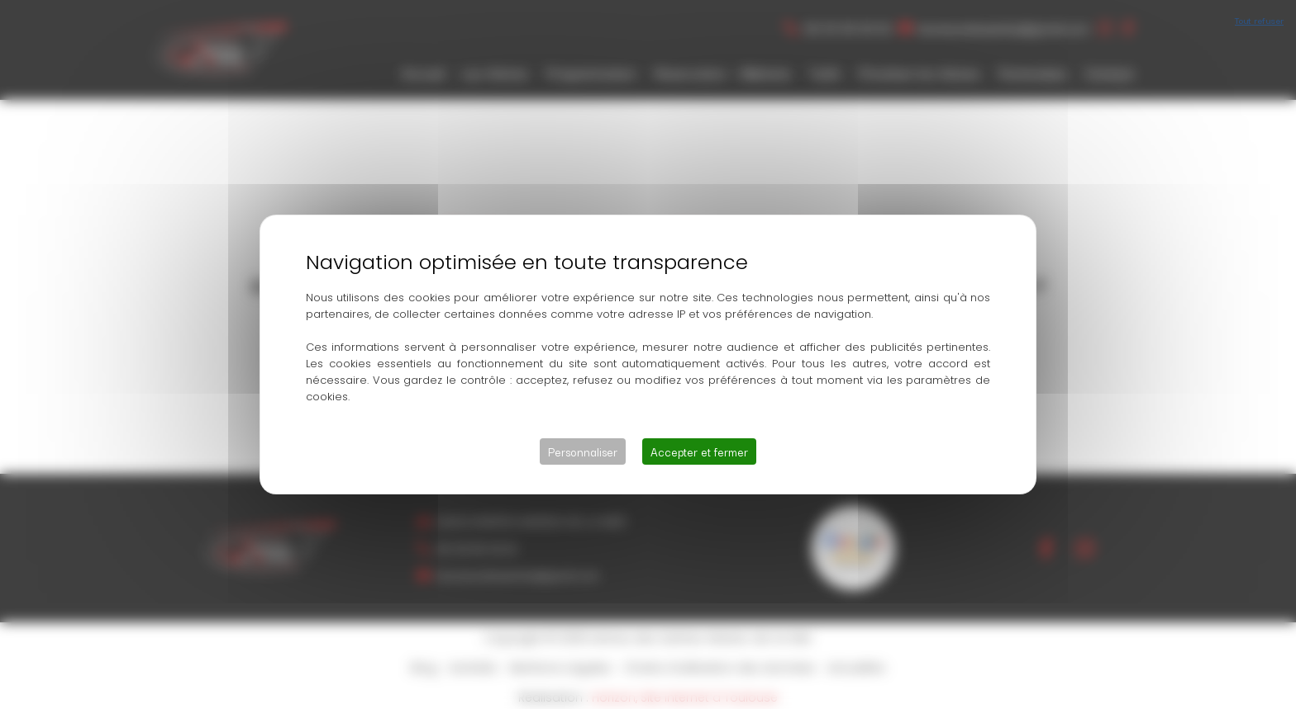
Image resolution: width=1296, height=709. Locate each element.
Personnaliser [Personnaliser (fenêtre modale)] (582, 451)
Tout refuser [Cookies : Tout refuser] (1259, 19)
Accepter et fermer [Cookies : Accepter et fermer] (699, 451)
